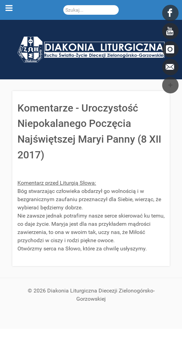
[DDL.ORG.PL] (91, 49)
